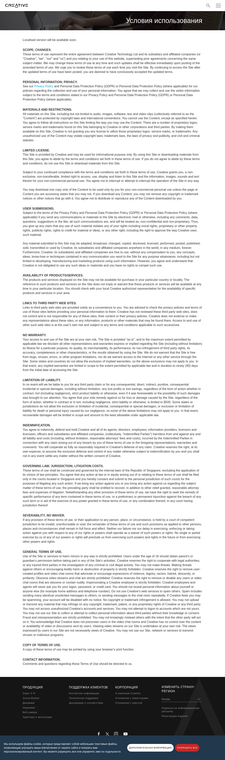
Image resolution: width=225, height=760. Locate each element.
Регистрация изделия (175, 716)
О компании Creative (128, 693)
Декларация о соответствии (86, 703)
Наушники (29, 707)
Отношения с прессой (128, 703)
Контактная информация (84, 693)
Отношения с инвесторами (131, 698)
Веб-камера (30, 712)
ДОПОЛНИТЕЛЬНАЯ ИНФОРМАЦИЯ (150, 747)
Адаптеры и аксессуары (37, 717)
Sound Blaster (31, 698)
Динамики (29, 703)
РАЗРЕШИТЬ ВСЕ (187, 747)
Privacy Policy (43, 86)
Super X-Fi (29, 693)
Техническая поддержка (84, 698)
